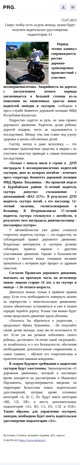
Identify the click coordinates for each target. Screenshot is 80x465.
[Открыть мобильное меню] (73, 7)
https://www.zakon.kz (32, 440)
